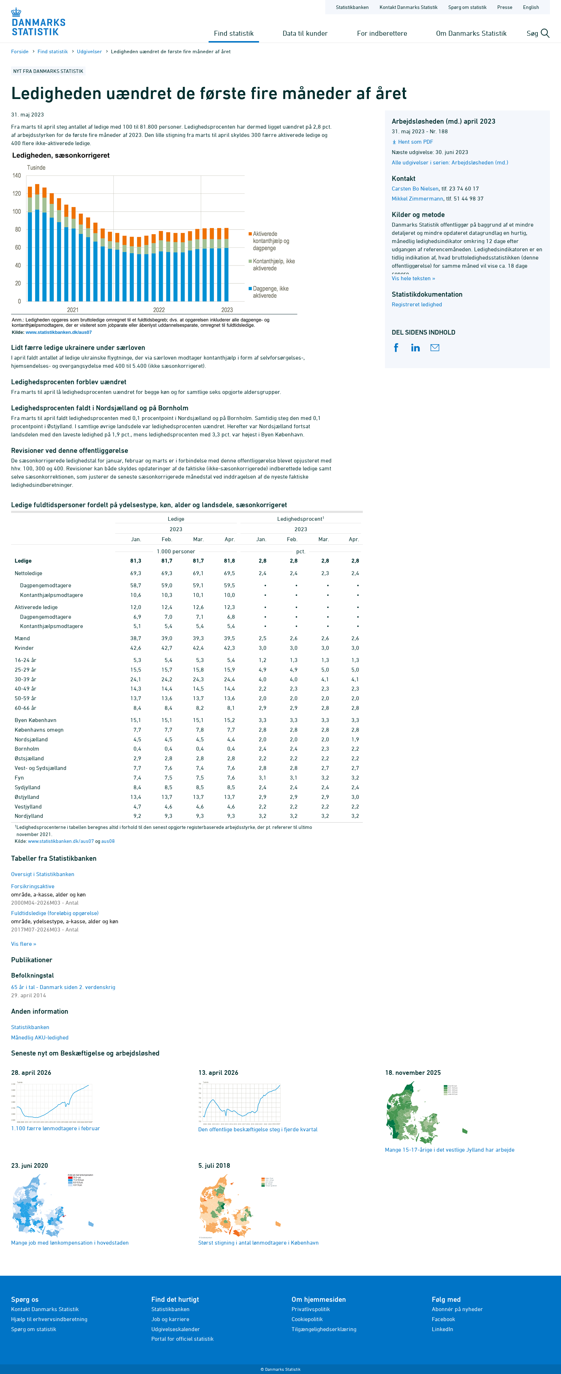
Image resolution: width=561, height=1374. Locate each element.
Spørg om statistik (33, 1329)
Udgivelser (89, 51)
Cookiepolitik (307, 1319)
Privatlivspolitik (311, 1309)
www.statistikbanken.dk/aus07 (59, 332)
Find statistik (234, 33)
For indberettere (382, 33)
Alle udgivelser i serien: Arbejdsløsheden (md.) (450, 162)
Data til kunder (305, 33)
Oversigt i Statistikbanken (42, 874)
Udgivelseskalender (175, 1329)
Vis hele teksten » (413, 278)
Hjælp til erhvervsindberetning (49, 1319)
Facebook (443, 1319)
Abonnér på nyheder (457, 1309)
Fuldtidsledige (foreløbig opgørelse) (64, 921)
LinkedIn (442, 1329)
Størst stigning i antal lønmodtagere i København (258, 1209)
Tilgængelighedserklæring (324, 1329)
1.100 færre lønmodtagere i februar (55, 1105)
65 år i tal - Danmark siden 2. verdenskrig (63, 987)
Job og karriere (170, 1319)
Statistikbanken (352, 7)
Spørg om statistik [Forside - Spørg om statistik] (467, 7)
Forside (20, 51)
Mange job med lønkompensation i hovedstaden (70, 1209)
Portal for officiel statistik (182, 1338)
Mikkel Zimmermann (417, 198)
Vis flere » (23, 943)
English (531, 7)
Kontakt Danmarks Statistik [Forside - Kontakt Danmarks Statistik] (409, 7)
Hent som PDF (415, 141)
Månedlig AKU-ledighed (40, 1037)
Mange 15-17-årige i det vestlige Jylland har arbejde (449, 1116)
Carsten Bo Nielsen (415, 188)
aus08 (108, 841)
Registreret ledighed (417, 304)
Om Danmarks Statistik (471, 33)
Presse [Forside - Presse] (504, 7)
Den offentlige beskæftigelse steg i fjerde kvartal (257, 1106)
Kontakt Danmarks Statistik (45, 1309)
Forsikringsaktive (48, 894)
